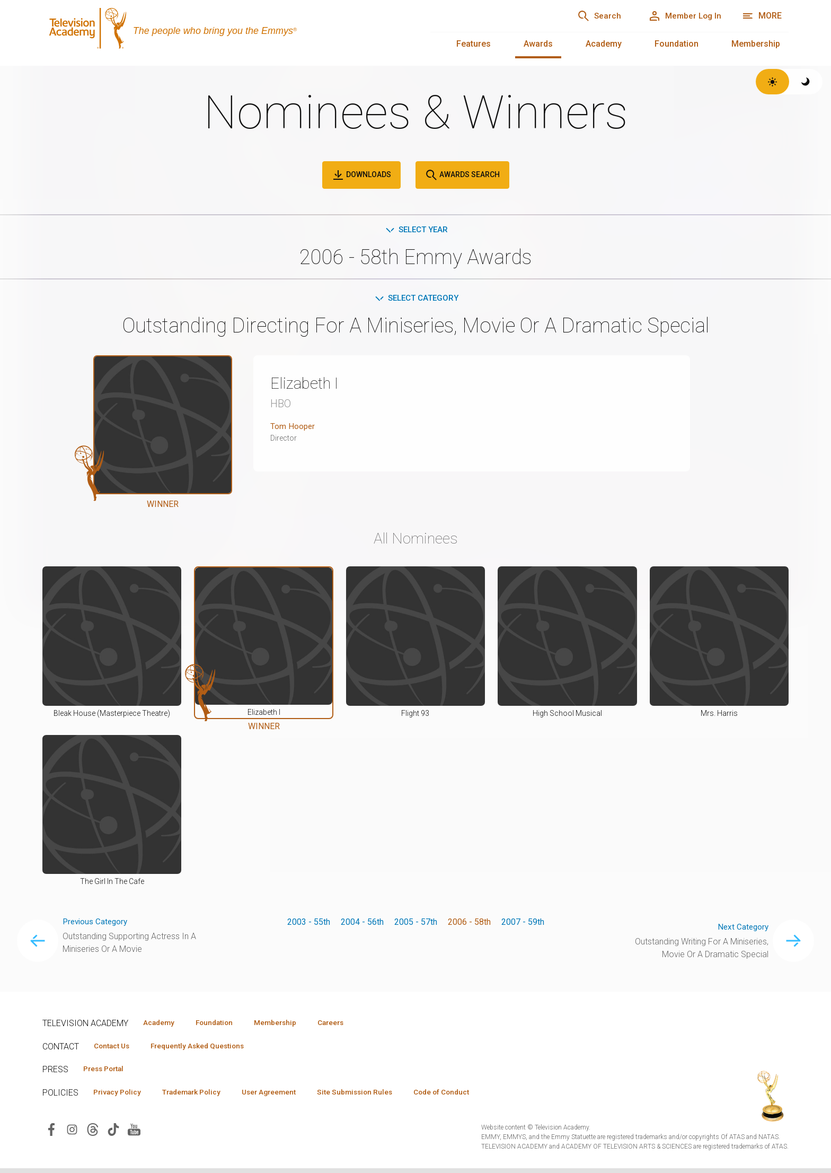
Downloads (361, 175)
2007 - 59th (522, 923)
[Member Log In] (680, 16)
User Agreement (285, 1096)
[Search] (587, 16)
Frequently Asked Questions (206, 1048)
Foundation (677, 44)
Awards (538, 44)
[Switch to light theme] (772, 81)
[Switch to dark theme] (806, 81)
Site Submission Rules (377, 1096)
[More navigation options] (762, 16)
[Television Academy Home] (225, 32)
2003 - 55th (308, 923)
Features (473, 44)
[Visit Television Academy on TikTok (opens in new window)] (113, 1133)
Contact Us (114, 1048)
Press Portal (107, 1072)
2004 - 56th (362, 923)
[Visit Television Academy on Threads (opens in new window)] (93, 1133)
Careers (351, 1024)
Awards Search (462, 175)
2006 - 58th (469, 923)
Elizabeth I (308, 385)
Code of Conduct (470, 1096)
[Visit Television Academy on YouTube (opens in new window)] (134, 1133)
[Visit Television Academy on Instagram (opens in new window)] (72, 1133)
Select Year (416, 230)
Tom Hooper (293, 428)
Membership (755, 44)
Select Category (415, 299)
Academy (604, 44)
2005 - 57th (415, 923)
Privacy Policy (120, 1096)
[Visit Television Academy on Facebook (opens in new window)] (51, 1133)
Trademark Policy (201, 1096)
